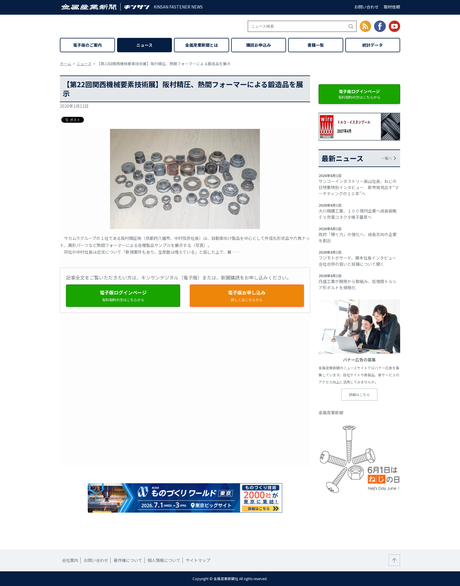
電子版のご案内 (87, 45)
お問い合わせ (366, 7)
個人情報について (164, 560)
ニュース (144, 45)
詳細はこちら (359, 394)
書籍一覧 (315, 45)
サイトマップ (198, 560)
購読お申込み (258, 45)
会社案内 (70, 560)
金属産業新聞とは (201, 45)
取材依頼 (392, 7)
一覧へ (386, 158)
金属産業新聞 (331, 412)
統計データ (372, 45)
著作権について (128, 560)
